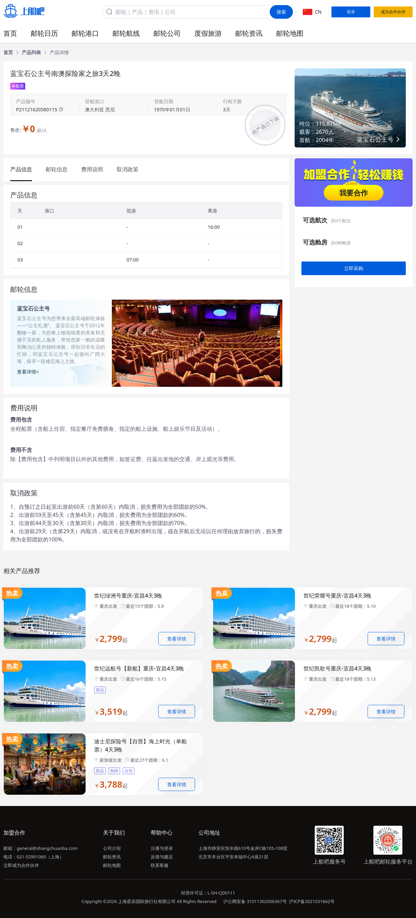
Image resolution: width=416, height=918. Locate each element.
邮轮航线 (126, 33)
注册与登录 (162, 848)
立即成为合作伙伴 (21, 865)
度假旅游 (208, 33)
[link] (8, 52)
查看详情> (28, 371)
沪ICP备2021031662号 (312, 901)
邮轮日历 (44, 33)
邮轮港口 (85, 33)
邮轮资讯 (249, 33)
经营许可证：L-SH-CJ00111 (208, 893)
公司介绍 (112, 848)
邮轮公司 (167, 33)
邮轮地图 (289, 33)
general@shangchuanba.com (47, 848)
